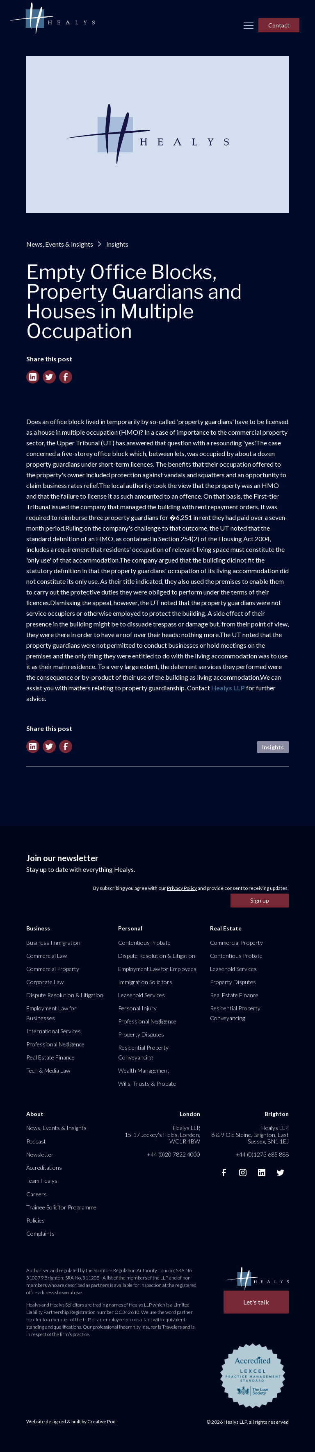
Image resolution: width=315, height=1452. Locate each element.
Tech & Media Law (48, 1070)
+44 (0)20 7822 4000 (173, 1154)
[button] (248, 25)
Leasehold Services (141, 994)
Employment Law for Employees (157, 968)
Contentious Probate (144, 942)
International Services (53, 1031)
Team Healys (41, 1180)
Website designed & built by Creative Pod (71, 1421)
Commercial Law (46, 955)
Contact (279, 25)
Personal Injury (137, 1008)
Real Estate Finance (50, 1057)
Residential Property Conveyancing (143, 1052)
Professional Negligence (55, 1044)
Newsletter (40, 1154)
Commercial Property (52, 968)
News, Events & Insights (59, 244)
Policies (35, 1220)
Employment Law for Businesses (51, 1013)
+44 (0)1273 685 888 (262, 1154)
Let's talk (256, 1302)
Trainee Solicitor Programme (61, 1207)
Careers (36, 1194)
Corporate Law (45, 981)
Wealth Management (143, 1070)
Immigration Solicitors (145, 981)
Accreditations (44, 1167)
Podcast (36, 1141)
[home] (52, 18)
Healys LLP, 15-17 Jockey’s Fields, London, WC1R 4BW (162, 1134)
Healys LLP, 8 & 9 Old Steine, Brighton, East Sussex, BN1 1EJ (250, 1134)
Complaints (40, 1233)
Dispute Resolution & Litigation (64, 994)
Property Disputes (141, 1034)
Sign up (259, 900)
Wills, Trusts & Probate (147, 1083)
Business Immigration (53, 942)
